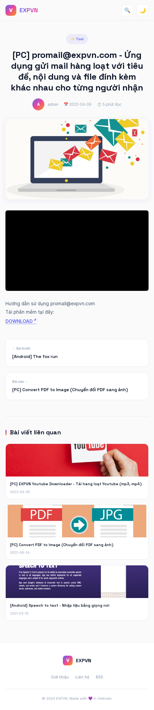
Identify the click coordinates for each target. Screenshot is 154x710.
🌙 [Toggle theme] (142, 10)
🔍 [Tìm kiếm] (127, 10)
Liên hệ (82, 677)
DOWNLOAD (19, 321)
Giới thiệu (60, 677)
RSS (99, 677)
